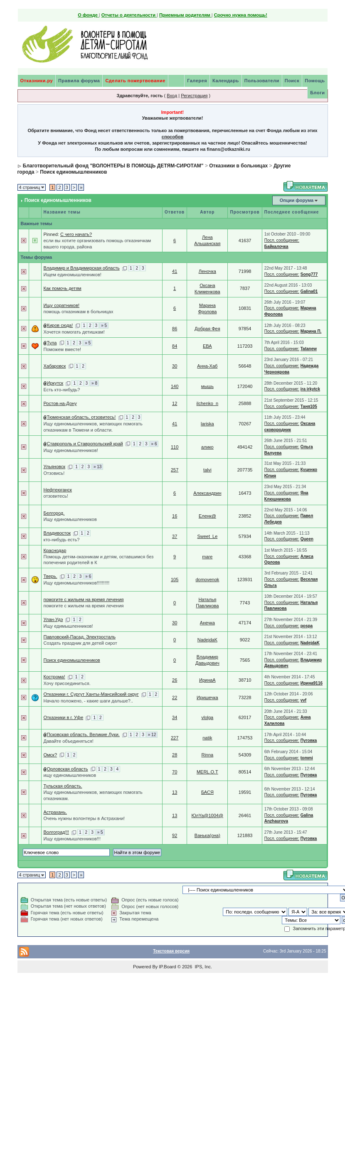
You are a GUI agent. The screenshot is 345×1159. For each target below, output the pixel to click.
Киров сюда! (60, 325)
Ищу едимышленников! (68, 626)
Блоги (317, 92)
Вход (172, 95)
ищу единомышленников (70, 775)
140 (174, 386)
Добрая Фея (207, 328)
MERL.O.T (207, 771)
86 (174, 328)
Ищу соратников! (62, 305)
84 (174, 346)
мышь (207, 386)
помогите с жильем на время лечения (84, 599)
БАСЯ (207, 792)
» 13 (97, 466)
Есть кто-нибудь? (62, 389)
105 (174, 579)
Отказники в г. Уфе (64, 717)
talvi (207, 469)
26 (174, 680)
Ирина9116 (312, 683)
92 (174, 835)
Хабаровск (55, 365)
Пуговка (309, 740)
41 (174, 271)
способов (172, 136)
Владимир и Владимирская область (82, 267)
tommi (307, 758)
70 (174, 771)
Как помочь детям (62, 288)
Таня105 (309, 406)
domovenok (207, 579)
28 (174, 754)
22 (174, 697)
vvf (303, 700)
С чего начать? (76, 234)
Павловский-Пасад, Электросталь (80, 636)
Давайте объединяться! (69, 741)
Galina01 (309, 291)
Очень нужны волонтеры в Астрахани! (84, 818)
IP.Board (167, 966)
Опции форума (296, 200)
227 (174, 737)
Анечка (207, 622)
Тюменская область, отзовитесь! (81, 417)
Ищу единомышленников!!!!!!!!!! (77, 582)
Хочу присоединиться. (67, 683)
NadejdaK (207, 639)
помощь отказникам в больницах (78, 311)
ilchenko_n (208, 403)
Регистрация (194, 95)
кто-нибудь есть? (62, 539)
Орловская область (67, 768)
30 (174, 365)
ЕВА (207, 346)
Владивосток (57, 532)
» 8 (94, 383)
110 (174, 446)
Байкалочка (276, 246)
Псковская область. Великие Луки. (83, 734)
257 (174, 469)
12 (174, 403)
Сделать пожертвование (135, 80)
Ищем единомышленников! (72, 274)
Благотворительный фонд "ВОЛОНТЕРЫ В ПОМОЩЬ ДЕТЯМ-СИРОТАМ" (113, 166)
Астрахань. (55, 812)
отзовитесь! (56, 496)
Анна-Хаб (207, 365)
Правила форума (79, 80)
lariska (207, 423)
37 (174, 536)
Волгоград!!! (56, 832)
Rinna (207, 754)
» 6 (154, 444)
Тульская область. (63, 785)
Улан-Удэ (53, 619)
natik (207, 737)
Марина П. (311, 331)
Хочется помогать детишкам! (74, 331)
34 (174, 717)
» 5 (104, 325)
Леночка (207, 271)
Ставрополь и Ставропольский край (85, 443)
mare (207, 556)
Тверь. (50, 576)
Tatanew (309, 348)
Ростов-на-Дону (60, 403)
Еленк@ (207, 515)
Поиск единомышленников (73, 172)
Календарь (225, 80)
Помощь (315, 80)
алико (207, 446)
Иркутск (55, 383)
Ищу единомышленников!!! (72, 838)
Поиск (292, 80)
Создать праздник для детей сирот (80, 643)
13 (174, 792)
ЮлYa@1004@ (207, 815)
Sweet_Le (207, 536)
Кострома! (54, 676)
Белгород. (54, 513)
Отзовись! (54, 473)
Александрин (207, 493)
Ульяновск (55, 466)
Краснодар (55, 550)
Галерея (197, 80)
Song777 (309, 274)
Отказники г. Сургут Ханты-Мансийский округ (91, 694)
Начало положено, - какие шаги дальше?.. (88, 700)
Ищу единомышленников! (71, 450)
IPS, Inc (203, 966)
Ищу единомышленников (70, 519)
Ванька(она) (207, 835)
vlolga (207, 717)
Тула (52, 342)
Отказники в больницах (238, 166)
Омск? (50, 754)
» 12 (152, 734)
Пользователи (261, 80)
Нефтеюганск (58, 489)
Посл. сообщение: (281, 240)
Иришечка (207, 697)
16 (174, 515)
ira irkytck (310, 389)
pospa (307, 626)
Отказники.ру (36, 80)
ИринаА (207, 680)
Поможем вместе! (62, 349)
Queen (307, 539)
